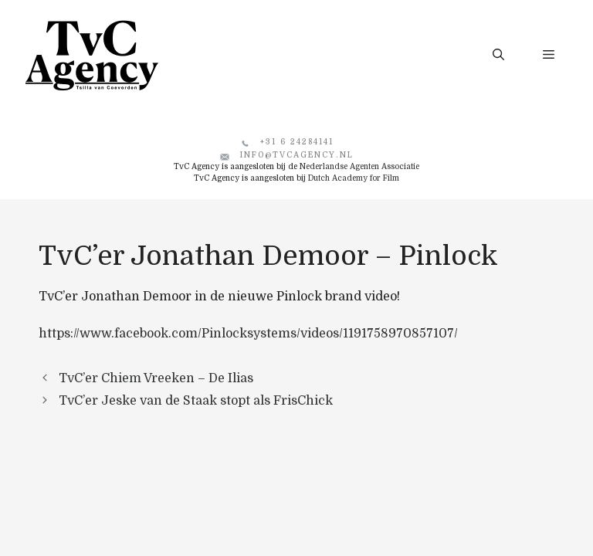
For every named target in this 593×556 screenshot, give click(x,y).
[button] (498, 55)
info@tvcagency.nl (297, 155)
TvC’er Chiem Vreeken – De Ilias (156, 378)
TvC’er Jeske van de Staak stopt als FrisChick (196, 401)
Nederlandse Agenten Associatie (359, 166)
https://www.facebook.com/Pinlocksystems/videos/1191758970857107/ (248, 334)
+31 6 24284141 (297, 141)
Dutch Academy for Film (353, 178)
